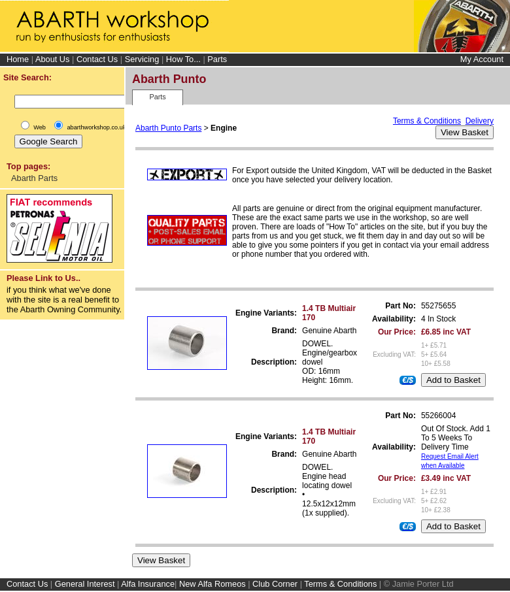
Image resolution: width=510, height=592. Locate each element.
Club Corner (275, 584)
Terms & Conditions (427, 120)
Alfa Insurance (148, 584)
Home (18, 59)
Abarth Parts (34, 178)
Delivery (480, 120)
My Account (481, 59)
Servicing (142, 59)
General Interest (85, 584)
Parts (217, 59)
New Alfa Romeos (212, 584)
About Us (52, 59)
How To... (183, 59)
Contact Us (97, 59)
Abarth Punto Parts (168, 128)
